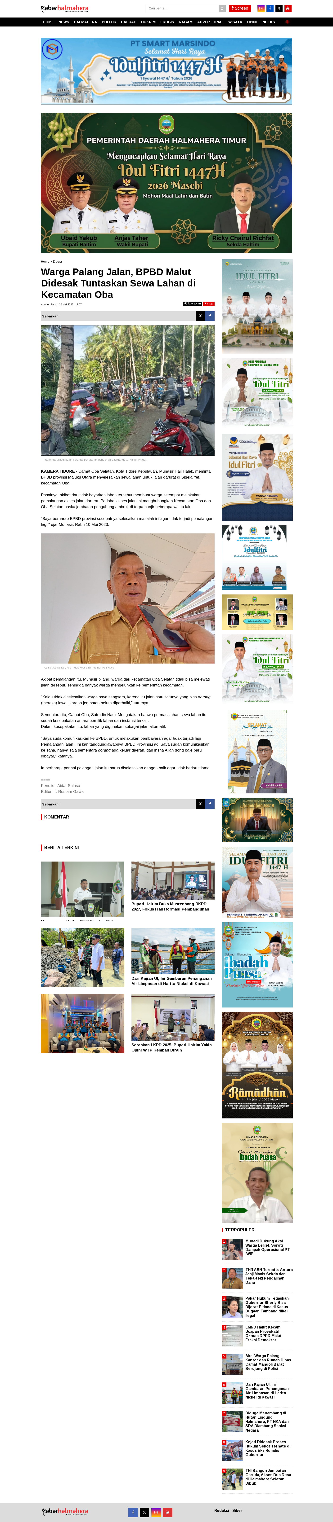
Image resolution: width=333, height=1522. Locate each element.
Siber (237, 1511)
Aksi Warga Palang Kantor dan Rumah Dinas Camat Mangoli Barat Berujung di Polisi (268, 1362)
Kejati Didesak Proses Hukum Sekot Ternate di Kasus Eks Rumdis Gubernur (267, 1448)
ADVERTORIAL (210, 22)
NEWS (63, 22)
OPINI (252, 22)
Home (45, 261)
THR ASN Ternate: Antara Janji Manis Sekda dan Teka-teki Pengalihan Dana (269, 1276)
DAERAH (128, 22)
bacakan (192, 303)
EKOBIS (167, 22)
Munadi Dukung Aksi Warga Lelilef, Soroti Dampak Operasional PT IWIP (267, 1247)
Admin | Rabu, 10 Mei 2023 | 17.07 (61, 304)
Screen (240, 8)
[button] (287, 20)
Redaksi (221, 1511)
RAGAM (186, 22)
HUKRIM (148, 22)
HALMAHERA (85, 22)
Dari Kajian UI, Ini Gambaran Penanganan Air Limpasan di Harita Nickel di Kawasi (267, 1390)
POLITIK (109, 22)
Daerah (58, 261)
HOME (48, 22)
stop (209, 303)
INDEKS (268, 22)
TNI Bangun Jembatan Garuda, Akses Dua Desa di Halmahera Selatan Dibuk (268, 1477)
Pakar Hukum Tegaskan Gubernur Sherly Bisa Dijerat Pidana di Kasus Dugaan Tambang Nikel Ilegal (267, 1307)
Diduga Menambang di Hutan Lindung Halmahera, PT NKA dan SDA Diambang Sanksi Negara (267, 1421)
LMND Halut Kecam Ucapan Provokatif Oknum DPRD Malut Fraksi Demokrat (263, 1333)
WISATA (235, 22)
